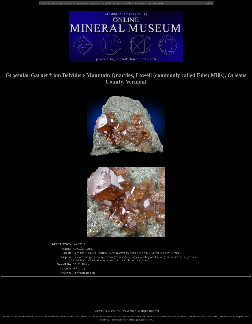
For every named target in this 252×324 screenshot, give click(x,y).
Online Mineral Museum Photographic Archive (98, 3)
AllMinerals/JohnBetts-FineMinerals (56, 3)
